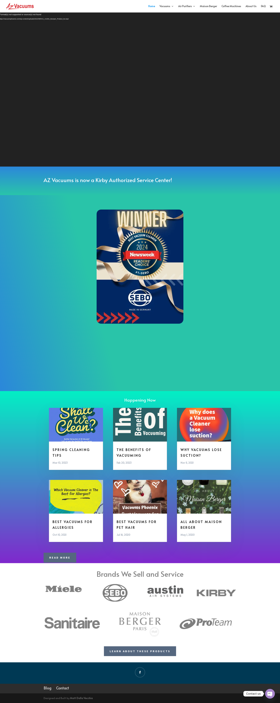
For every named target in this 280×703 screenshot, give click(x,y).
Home (151, 6)
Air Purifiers (185, 6)
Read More (60, 557)
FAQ (263, 6)
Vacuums (164, 6)
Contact (62, 688)
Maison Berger (208, 6)
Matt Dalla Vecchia (81, 698)
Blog (47, 688)
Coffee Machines (231, 6)
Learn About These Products (140, 651)
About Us (251, 6)
